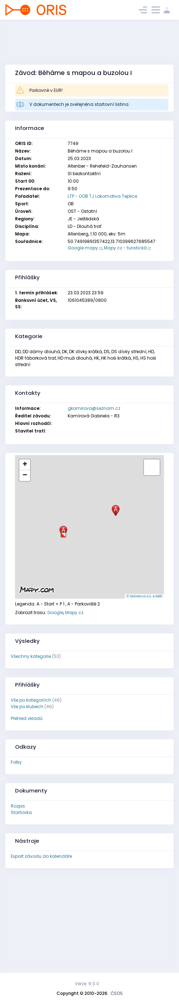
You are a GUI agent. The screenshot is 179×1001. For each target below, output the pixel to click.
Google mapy (83, 248)
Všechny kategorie (31, 656)
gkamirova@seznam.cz (94, 408)
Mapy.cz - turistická (125, 248)
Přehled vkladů (27, 718)
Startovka (21, 812)
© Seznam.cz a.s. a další (144, 596)
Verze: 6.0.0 (87, 984)
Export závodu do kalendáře (41, 856)
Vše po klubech (27, 706)
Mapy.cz (74, 612)
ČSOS (117, 993)
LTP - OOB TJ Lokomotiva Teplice (102, 196)
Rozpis (18, 806)
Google (55, 612)
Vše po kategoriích (31, 700)
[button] (63, 532)
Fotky (16, 762)
